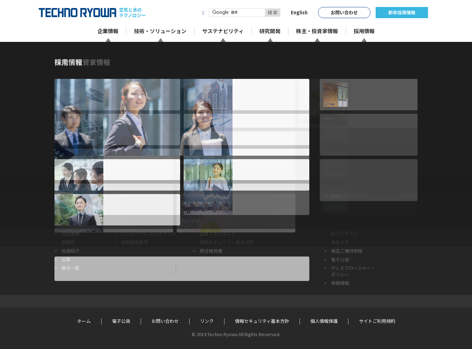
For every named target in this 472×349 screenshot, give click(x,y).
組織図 (68, 242)
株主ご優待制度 (347, 250)
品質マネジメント (218, 233)
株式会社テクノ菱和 (170, 12)
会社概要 (70, 233)
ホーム (60, 53)
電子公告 (340, 259)
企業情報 (70, 195)
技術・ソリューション (144, 195)
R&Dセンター (290, 208)
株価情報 (340, 283)
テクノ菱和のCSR (217, 216)
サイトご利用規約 (377, 321)
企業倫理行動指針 (218, 208)
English (299, 12)
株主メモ (340, 242)
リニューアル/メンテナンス (149, 233)
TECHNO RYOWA (77, 12)
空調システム (134, 225)
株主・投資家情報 (349, 195)
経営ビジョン (75, 225)
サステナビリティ (218, 195)
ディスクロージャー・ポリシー (353, 271)
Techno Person (292, 216)
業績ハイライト (347, 216)
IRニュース (342, 208)
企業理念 (70, 216)
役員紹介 (70, 250)
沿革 (66, 259)
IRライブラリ (344, 233)
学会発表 (286, 225)
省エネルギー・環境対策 (146, 216)
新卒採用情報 (401, 12)
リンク (207, 321)
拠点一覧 (70, 268)
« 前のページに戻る (75, 163)
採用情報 (408, 195)
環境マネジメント (218, 225)
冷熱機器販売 (134, 242)
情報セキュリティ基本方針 (227, 242)
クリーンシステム (139, 208)
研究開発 (286, 195)
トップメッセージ (79, 208)
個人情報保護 (324, 321)
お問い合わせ (344, 12)
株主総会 (340, 225)
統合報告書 (211, 250)
